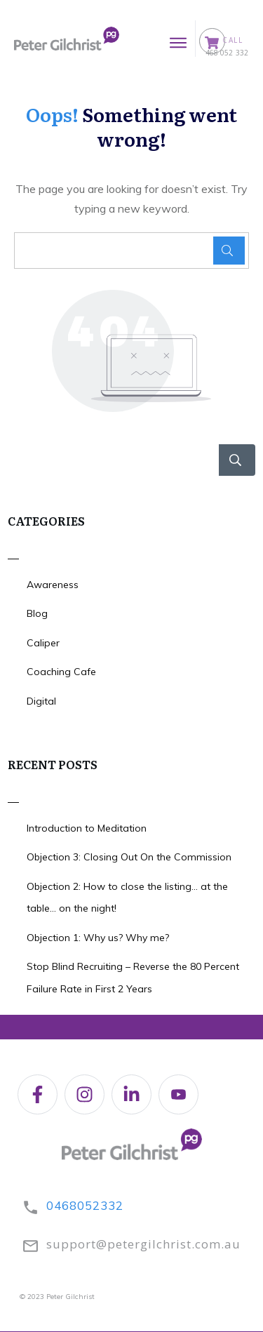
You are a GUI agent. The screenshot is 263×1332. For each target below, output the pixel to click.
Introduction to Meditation (87, 828)
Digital (41, 701)
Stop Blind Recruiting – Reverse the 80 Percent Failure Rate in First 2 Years (133, 977)
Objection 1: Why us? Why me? (98, 937)
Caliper (43, 643)
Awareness (53, 584)
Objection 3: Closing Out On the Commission (129, 857)
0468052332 (84, 1205)
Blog (37, 613)
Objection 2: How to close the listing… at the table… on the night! (127, 897)
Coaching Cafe (61, 671)
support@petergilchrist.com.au (143, 1244)
